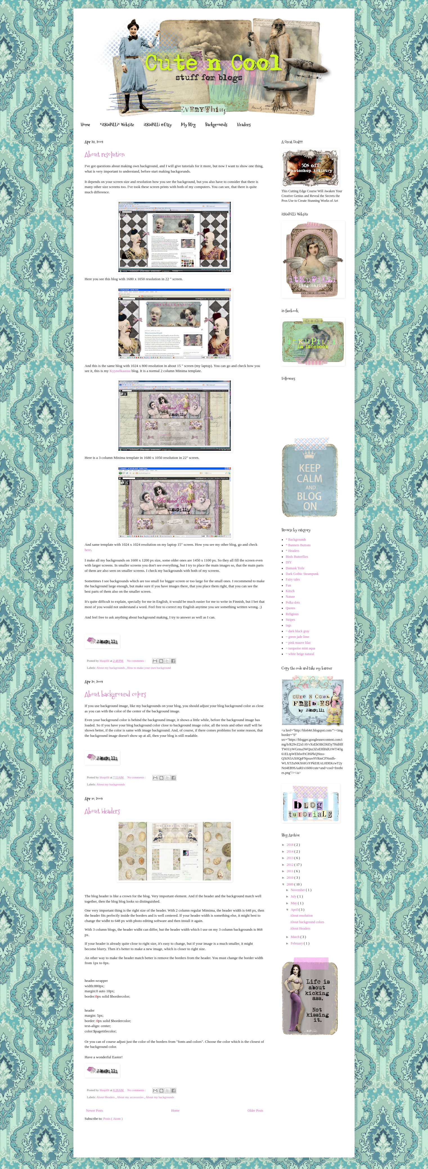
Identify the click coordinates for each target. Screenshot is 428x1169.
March (295, 937)
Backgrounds (216, 124)
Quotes (290, 608)
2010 (290, 878)
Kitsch (290, 591)
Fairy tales (293, 579)
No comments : (137, 660)
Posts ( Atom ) (113, 1119)
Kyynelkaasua (120, 371)
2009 (290, 884)
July (294, 896)
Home (85, 124)
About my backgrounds (111, 667)
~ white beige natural (300, 654)
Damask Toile (295, 568)
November (298, 890)
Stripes (290, 620)
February (297, 943)
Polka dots (293, 602)
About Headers (102, 811)
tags (288, 625)
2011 (290, 871)
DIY (289, 562)
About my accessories (130, 1097)
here (88, 550)
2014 (290, 851)
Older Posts (255, 1111)
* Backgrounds (296, 540)
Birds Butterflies (297, 557)
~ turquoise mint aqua (300, 648)
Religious (292, 614)
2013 (290, 858)
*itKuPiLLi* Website (117, 124)
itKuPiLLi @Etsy (158, 124)
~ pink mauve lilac (298, 643)
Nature (290, 597)
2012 (290, 865)
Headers (244, 124)
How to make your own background (149, 667)
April (295, 910)
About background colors (115, 694)
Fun (288, 585)
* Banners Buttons (298, 545)
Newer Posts (94, 1111)
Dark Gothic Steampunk (302, 574)
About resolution (105, 154)
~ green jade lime (297, 637)
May (294, 903)
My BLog (188, 124)
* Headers (292, 551)
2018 (290, 845)
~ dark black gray (297, 631)
